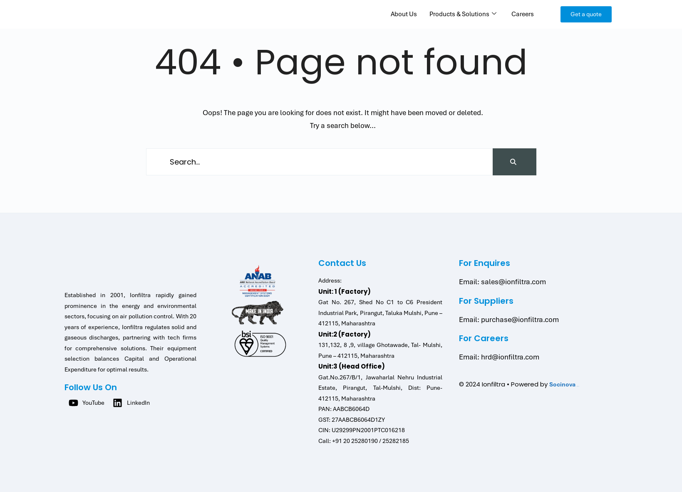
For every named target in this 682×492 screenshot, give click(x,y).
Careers (522, 14)
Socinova (562, 384)
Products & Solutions (462, 14)
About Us (404, 14)
